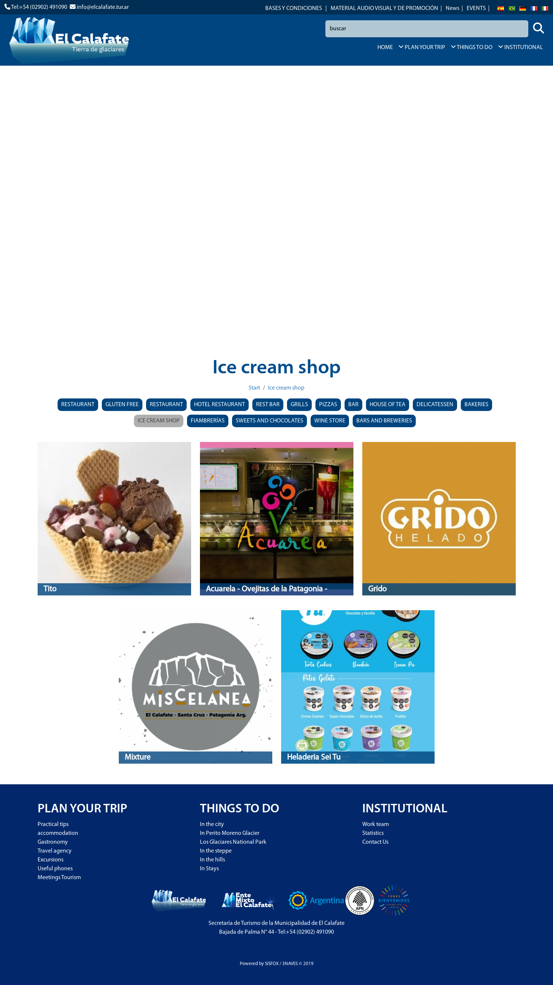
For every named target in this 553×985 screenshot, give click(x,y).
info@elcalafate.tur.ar (103, 7)
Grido (377, 589)
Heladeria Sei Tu (314, 757)
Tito (50, 589)
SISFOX (272, 963)
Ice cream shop (286, 388)
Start (254, 388)
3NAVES (290, 963)
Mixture (138, 757)
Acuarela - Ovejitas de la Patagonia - (266, 589)
